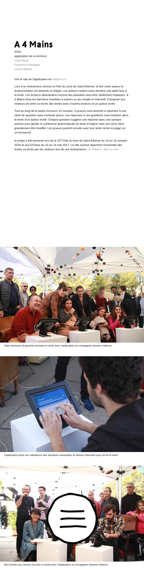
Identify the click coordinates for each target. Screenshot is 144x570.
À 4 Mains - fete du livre (103, 149)
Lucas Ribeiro (23, 69)
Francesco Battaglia (27, 64)
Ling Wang (21, 60)
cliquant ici (59, 79)
